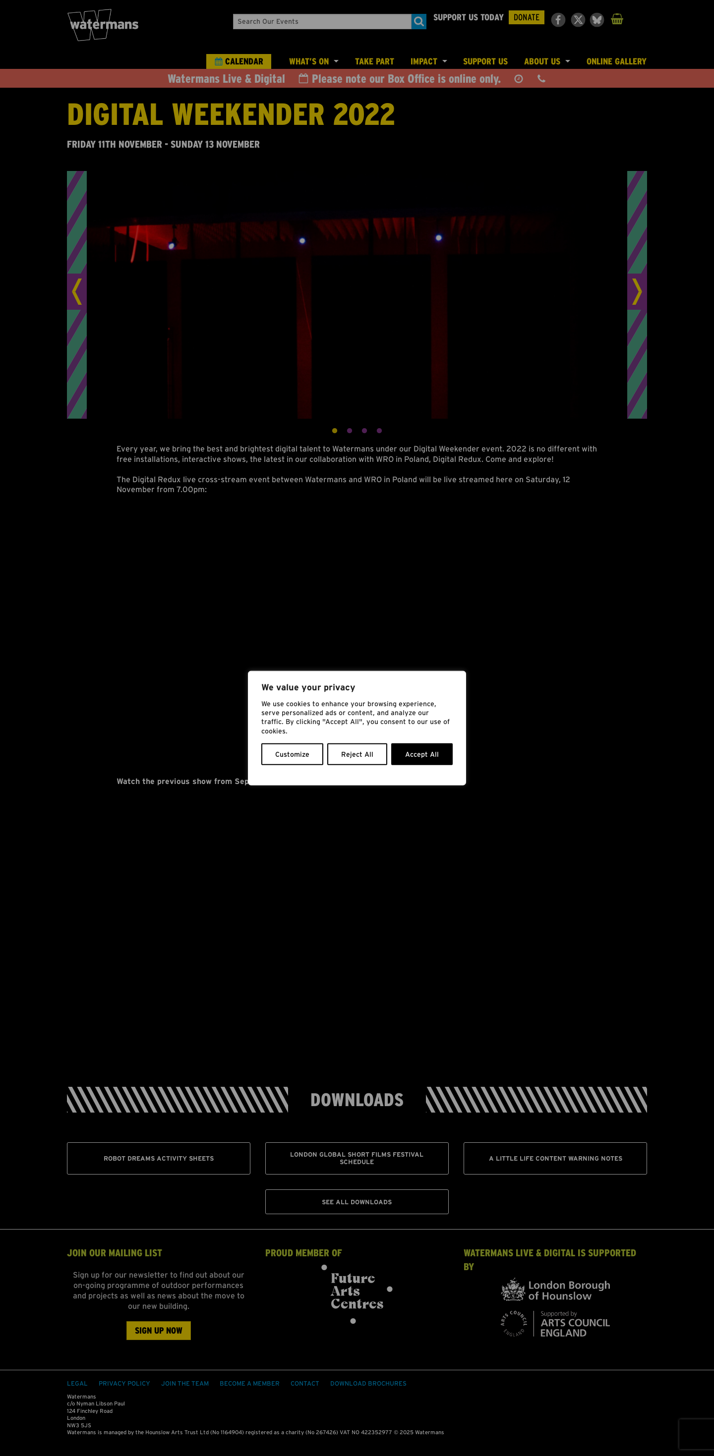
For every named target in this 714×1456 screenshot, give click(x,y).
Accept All (422, 754)
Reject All (357, 754)
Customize (292, 754)
